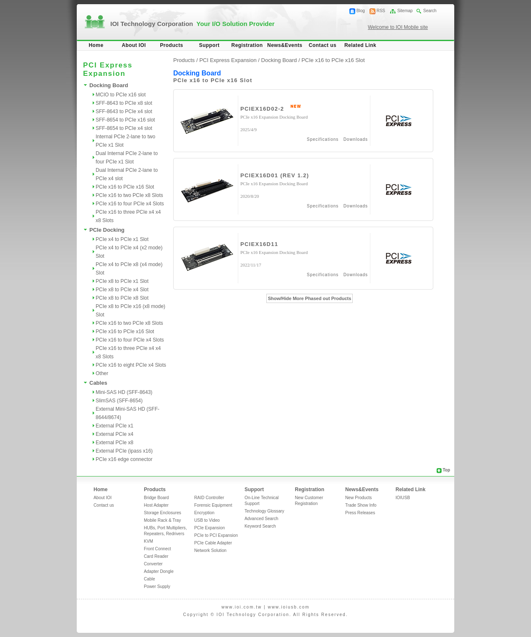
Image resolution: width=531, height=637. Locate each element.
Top (446, 470)
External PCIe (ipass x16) (124, 451)
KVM (148, 541)
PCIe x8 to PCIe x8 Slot (122, 298)
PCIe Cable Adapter (213, 543)
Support (209, 45)
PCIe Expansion (209, 528)
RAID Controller (209, 497)
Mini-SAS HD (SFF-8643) (124, 392)
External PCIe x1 (114, 426)
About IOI (134, 45)
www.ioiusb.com (289, 607)
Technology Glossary (264, 511)
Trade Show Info (360, 505)
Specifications (323, 139)
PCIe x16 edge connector (124, 459)
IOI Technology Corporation (192, 23)
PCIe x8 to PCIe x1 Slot (122, 281)
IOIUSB (403, 497)
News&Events (284, 45)
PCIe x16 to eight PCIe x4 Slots (131, 365)
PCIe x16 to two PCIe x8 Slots (129, 195)
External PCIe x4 (114, 434)
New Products (358, 497)
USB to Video (207, 520)
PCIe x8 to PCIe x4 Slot (122, 290)
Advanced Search (261, 518)
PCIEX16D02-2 (262, 109)
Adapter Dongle (159, 571)
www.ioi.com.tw (241, 607)
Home (96, 45)
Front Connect (157, 548)
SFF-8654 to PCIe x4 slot (124, 128)
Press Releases (360, 512)
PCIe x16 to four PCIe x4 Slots (130, 204)
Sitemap (405, 10)
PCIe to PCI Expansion (216, 535)
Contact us (322, 45)
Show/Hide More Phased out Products (309, 298)
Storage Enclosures (162, 512)
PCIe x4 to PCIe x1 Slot (122, 239)
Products (171, 45)
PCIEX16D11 (259, 244)
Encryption (204, 512)
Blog (361, 10)
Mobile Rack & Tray (162, 520)
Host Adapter (156, 505)
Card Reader (156, 556)
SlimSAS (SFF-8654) (119, 401)
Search (430, 10)
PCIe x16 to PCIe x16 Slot (125, 187)
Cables (98, 383)
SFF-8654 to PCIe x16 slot (125, 120)
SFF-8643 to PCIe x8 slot (124, 103)
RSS (381, 10)
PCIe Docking (107, 230)
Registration (247, 45)
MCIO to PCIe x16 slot (121, 95)
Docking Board (108, 85)
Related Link (360, 45)
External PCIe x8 (114, 442)
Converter (153, 564)
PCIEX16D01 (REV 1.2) (274, 175)
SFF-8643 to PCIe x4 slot (124, 111)
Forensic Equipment (213, 505)
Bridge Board (156, 497)
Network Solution (210, 550)
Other (102, 373)
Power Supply (157, 586)
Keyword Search (260, 526)
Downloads (356, 139)
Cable (149, 579)
